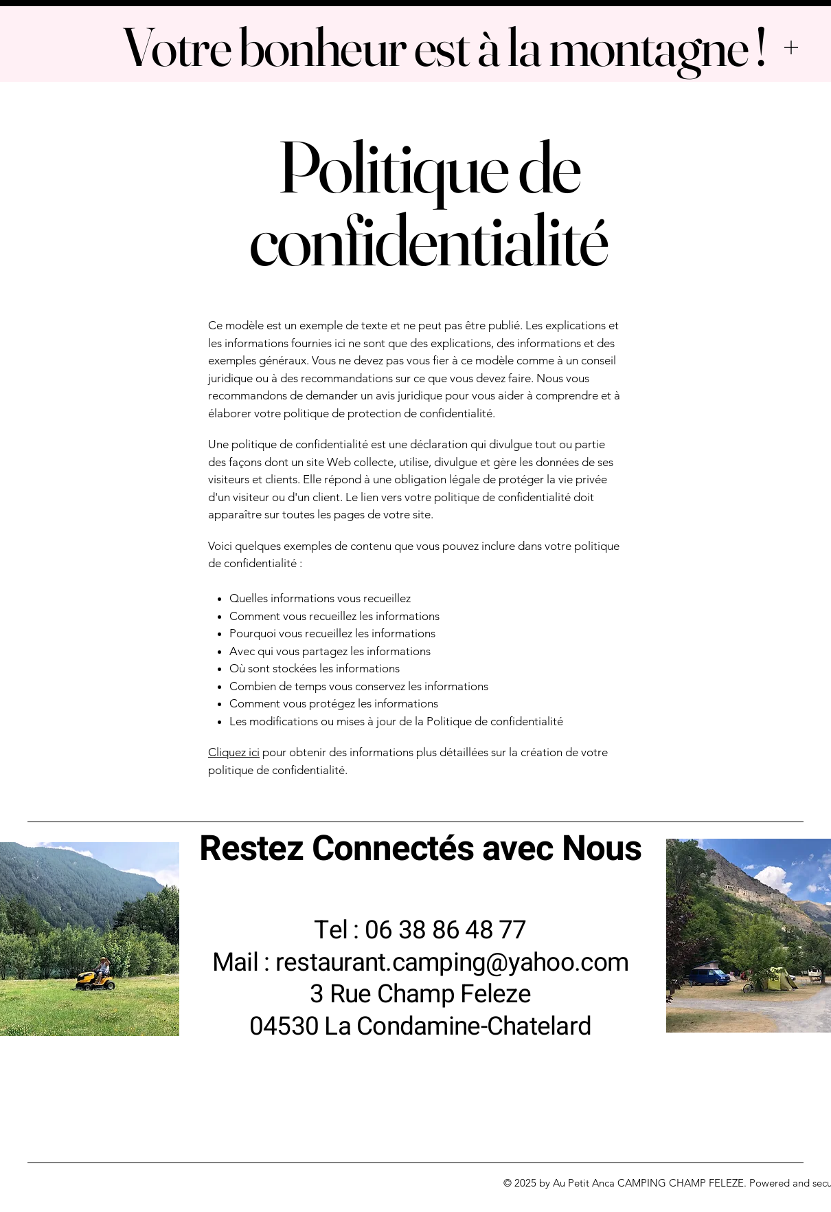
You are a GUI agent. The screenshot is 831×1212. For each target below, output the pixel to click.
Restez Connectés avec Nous (420, 849)
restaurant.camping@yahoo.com (451, 963)
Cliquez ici (234, 752)
